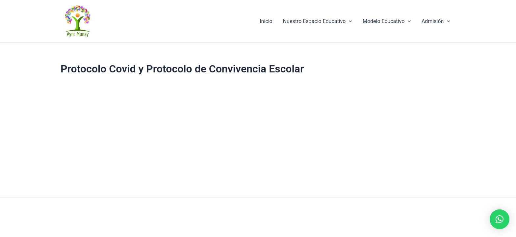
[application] (349, 21)
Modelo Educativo (387, 21)
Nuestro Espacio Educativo (317, 21)
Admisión (436, 21)
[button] (499, 219)
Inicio (266, 21)
